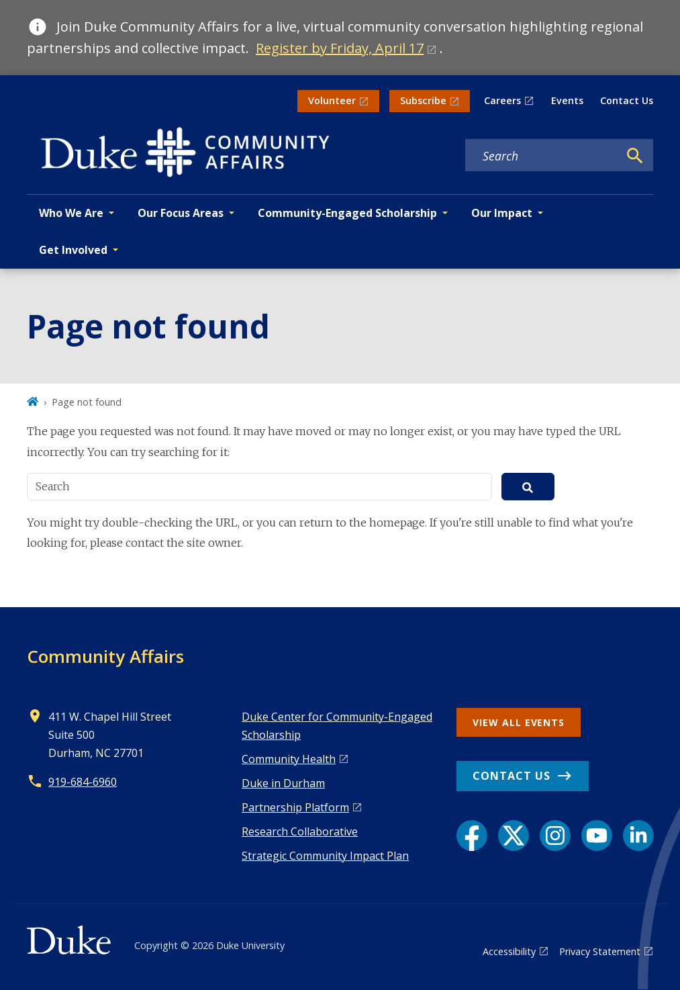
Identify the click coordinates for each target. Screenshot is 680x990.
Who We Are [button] (71, 213)
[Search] (635, 156)
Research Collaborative (300, 831)
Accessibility (509, 951)
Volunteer (332, 100)
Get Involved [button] (73, 249)
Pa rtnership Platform (295, 807)
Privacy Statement (599, 951)
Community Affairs (105, 656)
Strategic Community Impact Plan (325, 855)
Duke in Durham (283, 783)
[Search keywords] (542, 156)
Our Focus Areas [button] (181, 213)
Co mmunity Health (289, 759)
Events (567, 100)
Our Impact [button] (501, 213)
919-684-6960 (82, 781)
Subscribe (423, 100)
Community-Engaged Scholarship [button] (347, 213)
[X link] (513, 835)
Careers (502, 100)
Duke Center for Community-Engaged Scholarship (337, 725)
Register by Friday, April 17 (340, 48)
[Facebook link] (471, 835)
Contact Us (626, 100)
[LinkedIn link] (638, 835)
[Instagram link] (555, 835)
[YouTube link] (596, 835)
